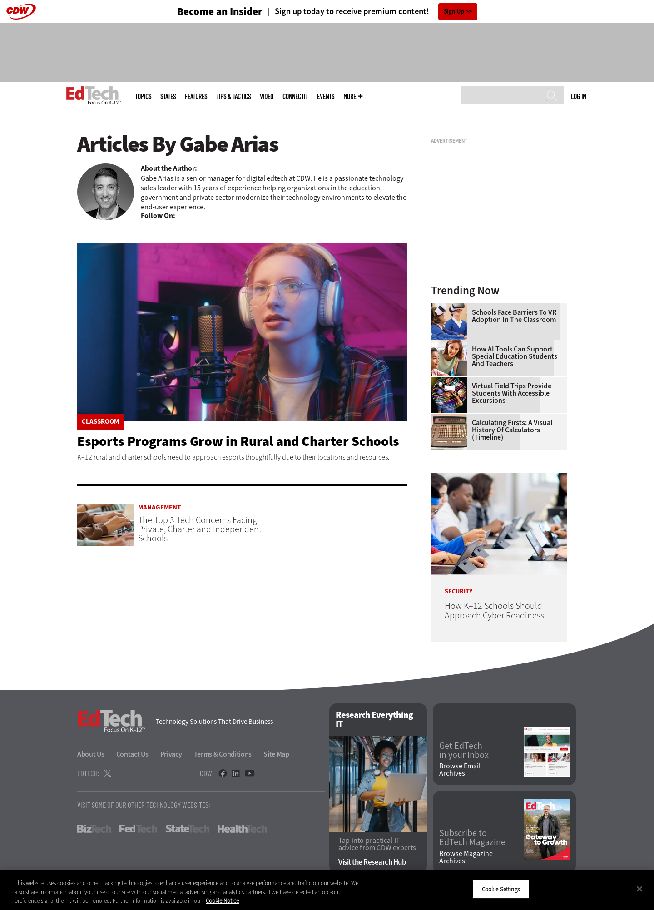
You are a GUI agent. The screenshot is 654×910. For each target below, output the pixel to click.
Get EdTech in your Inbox (464, 751)
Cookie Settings (501, 889)
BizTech (94, 829)
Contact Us (132, 754)
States (168, 96)
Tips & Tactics (233, 96)
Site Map (276, 754)
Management (159, 507)
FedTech (138, 829)
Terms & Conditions (223, 754)
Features (196, 96)
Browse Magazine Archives (466, 857)
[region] (327, 890)
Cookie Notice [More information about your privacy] (222, 901)
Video (266, 96)
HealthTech (242, 829)
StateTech (187, 829)
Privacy (171, 754)
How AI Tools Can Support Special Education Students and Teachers (514, 356)
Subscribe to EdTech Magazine (472, 838)
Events (325, 96)
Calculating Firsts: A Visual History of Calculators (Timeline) (512, 430)
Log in (578, 96)
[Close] (639, 889)
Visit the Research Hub (372, 862)
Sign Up (454, 11)
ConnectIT (295, 96)
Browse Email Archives (460, 769)
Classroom (100, 421)
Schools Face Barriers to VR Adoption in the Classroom (514, 316)
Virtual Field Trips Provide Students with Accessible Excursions (511, 393)
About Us (90, 754)
